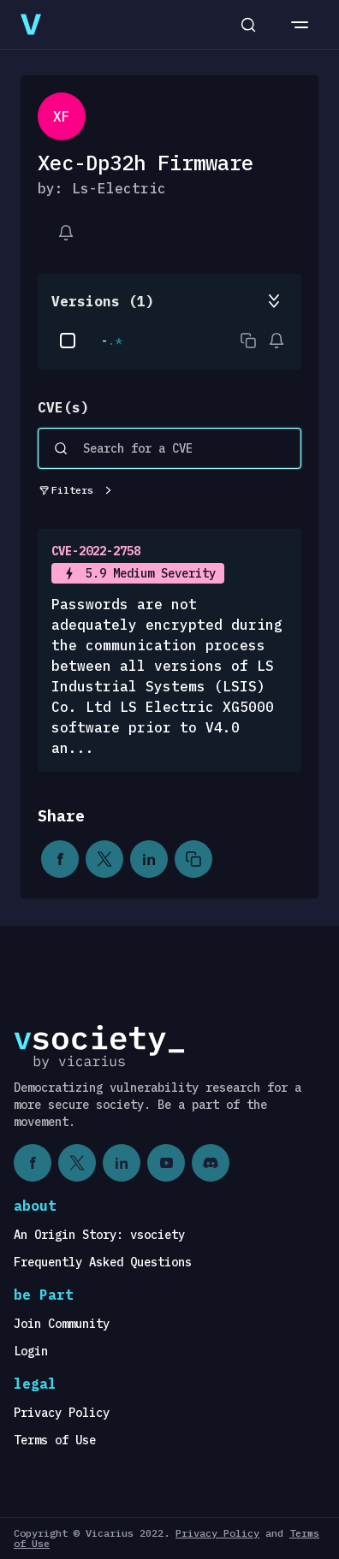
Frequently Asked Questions (103, 1262)
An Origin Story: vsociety (99, 1234)
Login (31, 1351)
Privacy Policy (62, 1412)
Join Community (62, 1323)
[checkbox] (67, 340)
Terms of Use (55, 1440)
